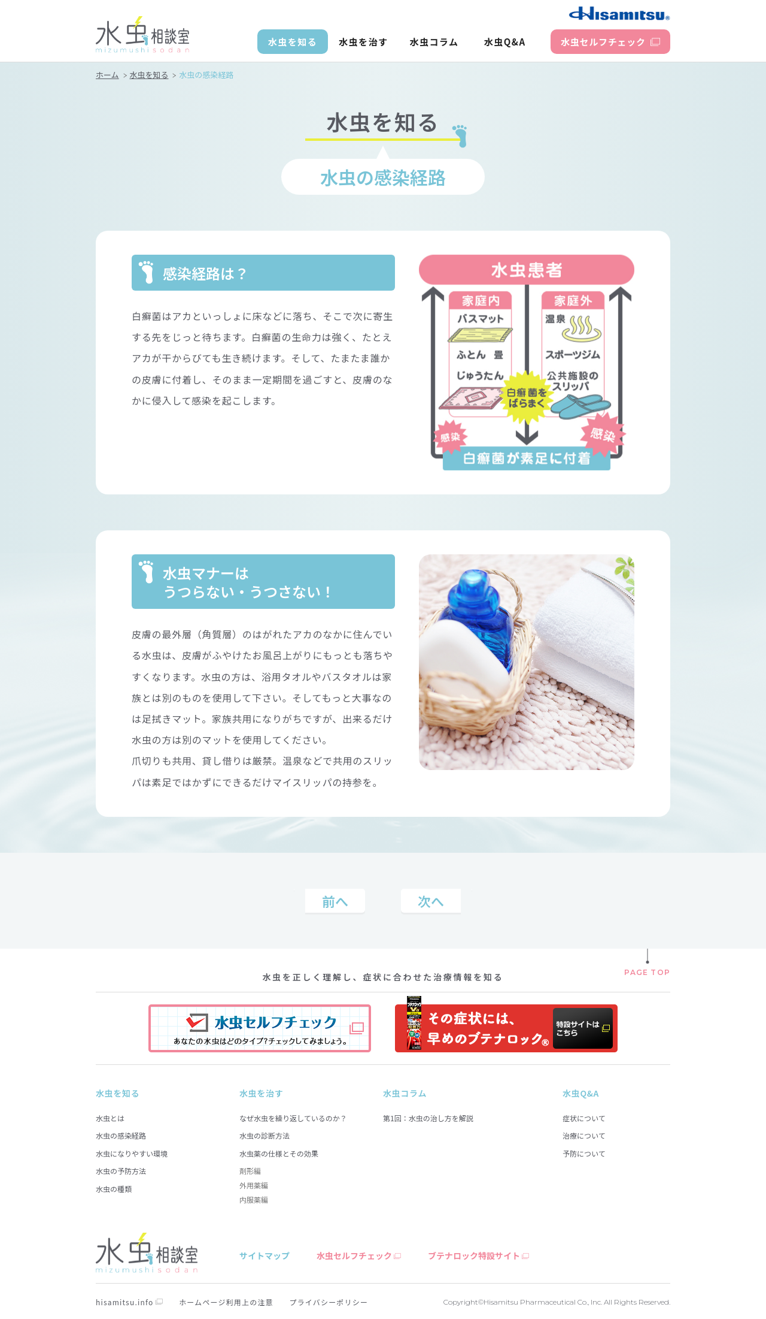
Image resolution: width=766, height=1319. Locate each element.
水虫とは (110, 1118)
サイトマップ (264, 1255)
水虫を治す (363, 41)
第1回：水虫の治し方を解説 (428, 1118)
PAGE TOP (647, 972)
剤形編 (250, 1171)
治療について (584, 1135)
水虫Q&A (505, 41)
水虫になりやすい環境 (132, 1153)
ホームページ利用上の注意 (226, 1302)
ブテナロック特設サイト (474, 1255)
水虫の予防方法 (121, 1171)
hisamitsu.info (124, 1302)
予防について (584, 1153)
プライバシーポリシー (328, 1302)
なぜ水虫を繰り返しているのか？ (293, 1118)
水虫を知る (293, 41)
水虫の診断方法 (264, 1135)
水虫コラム (433, 41)
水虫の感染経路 (121, 1135)
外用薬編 (253, 1185)
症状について (584, 1118)
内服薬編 (253, 1199)
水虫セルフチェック (354, 1255)
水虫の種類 (114, 1189)
